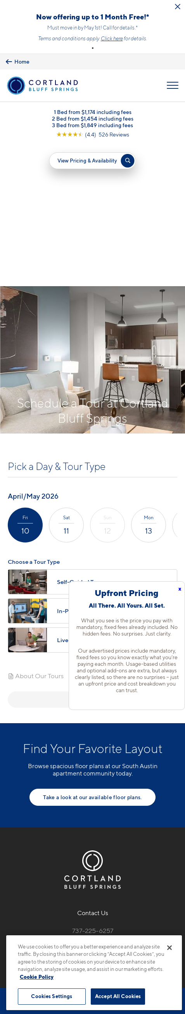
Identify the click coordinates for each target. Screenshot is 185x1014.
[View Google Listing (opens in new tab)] (92, 134)
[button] (92, 48)
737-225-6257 (92, 789)
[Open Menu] (172, 85)
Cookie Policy (37, 977)
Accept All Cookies (118, 996)
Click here (112, 38)
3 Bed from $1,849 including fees (92, 125)
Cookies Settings (51, 996)
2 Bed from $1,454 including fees (92, 118)
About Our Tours (36, 534)
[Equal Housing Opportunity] (76, 830)
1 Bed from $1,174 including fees (92, 112)
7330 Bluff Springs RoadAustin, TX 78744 (92, 807)
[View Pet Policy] (92, 847)
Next (92, 558)
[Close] (169, 947)
